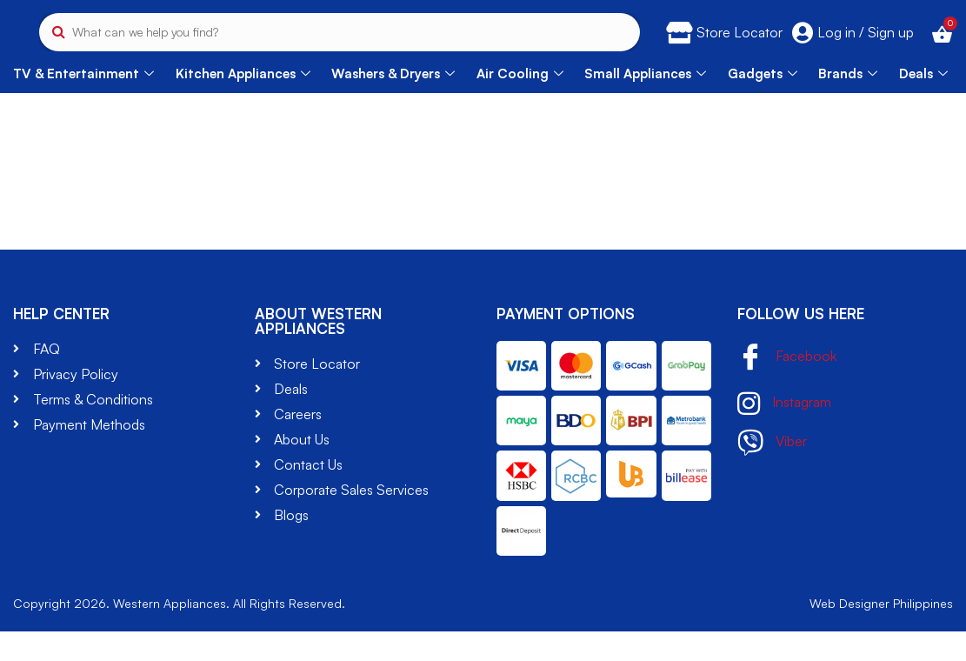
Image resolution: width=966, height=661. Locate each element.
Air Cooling (519, 102)
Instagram (784, 432)
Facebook (786, 386)
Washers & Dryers (393, 102)
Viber (772, 471)
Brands (847, 102)
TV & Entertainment (83, 102)
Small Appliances (645, 102)
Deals (923, 102)
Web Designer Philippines (881, 632)
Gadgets (762, 102)
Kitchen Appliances (243, 102)
